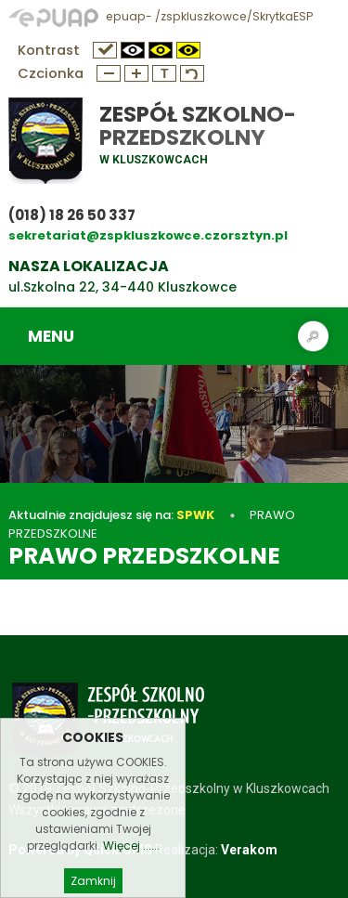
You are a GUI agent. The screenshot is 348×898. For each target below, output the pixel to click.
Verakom (249, 849)
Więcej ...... (131, 858)
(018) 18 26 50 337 (71, 215)
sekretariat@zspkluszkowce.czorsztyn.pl (148, 235)
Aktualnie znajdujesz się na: (111, 515)
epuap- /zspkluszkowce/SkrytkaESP (160, 16)
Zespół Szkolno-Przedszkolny (197, 125)
